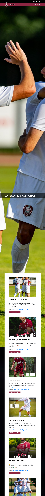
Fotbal (20, 309)
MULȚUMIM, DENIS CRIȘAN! (17, 420)
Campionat (15, 309)
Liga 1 (23, 309)
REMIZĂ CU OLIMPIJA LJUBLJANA (19, 299)
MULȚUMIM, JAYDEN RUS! (17, 380)
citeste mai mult (14, 312)
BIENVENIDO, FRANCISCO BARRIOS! (19, 339)
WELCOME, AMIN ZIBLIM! (16, 460)
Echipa (27, 309)
